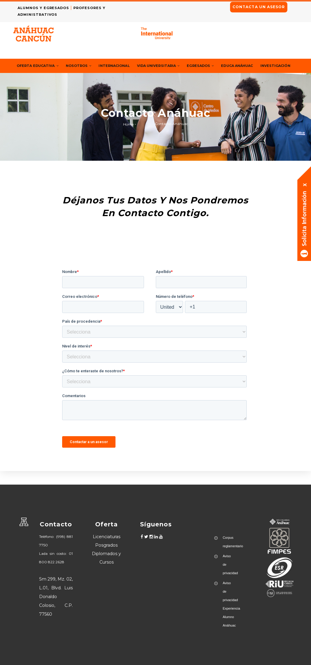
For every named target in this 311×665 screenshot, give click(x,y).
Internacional (123, 65)
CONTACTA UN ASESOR (258, 7)
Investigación (33, 79)
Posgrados (106, 545)
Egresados (219, 65)
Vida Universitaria (172, 65)
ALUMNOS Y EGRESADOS (45, 8)
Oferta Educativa (40, 65)
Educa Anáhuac (258, 65)
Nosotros (85, 65)
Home (128, 138)
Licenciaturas (106, 536)
